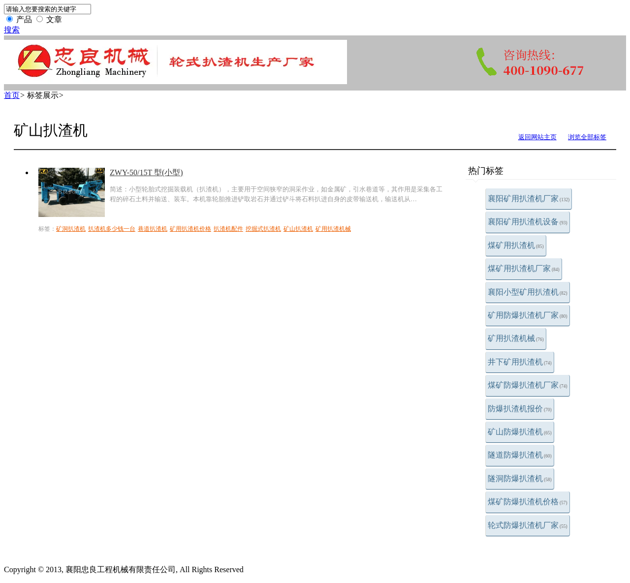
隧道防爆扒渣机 (520, 455)
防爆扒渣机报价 (520, 408)
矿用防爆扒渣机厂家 (527, 315)
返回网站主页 (537, 137)
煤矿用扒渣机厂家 (524, 268)
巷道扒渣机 (152, 228)
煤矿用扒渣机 (516, 245)
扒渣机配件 (228, 228)
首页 (12, 95)
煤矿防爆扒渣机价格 (527, 501)
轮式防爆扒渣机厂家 (527, 525)
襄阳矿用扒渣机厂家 (528, 198)
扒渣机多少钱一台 (111, 228)
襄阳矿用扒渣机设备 (527, 221)
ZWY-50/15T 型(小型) (146, 172)
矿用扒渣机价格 (190, 228)
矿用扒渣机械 (516, 338)
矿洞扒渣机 (71, 228)
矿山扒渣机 (298, 228)
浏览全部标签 (587, 137)
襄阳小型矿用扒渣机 (527, 292)
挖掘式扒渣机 (263, 228)
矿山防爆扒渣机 (520, 432)
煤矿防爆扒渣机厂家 (527, 385)
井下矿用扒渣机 (520, 362)
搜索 (12, 30)
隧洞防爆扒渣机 (520, 478)
